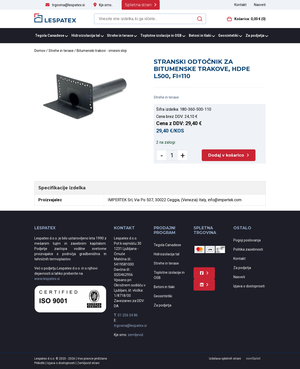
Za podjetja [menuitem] (255, 35)
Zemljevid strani (88, 363)
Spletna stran (138, 4)
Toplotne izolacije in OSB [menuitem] (161, 35)
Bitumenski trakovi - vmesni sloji (102, 51)
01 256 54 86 (128, 315)
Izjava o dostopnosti (61, 363)
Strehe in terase (61, 51)
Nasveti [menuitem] (260, 5)
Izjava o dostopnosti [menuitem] (249, 286)
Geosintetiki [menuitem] (228, 35)
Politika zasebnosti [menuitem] (248, 249)
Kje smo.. (106, 5)
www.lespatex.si (47, 279)
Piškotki (40, 363)
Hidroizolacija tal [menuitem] (85, 35)
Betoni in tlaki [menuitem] (200, 35)
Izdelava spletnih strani (237, 358)
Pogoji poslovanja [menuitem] (247, 240)
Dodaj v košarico (226, 155)
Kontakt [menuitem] (240, 5)
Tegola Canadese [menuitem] (49, 35)
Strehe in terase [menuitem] (120, 35)
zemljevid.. (136, 335)
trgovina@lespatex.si (68, 5)
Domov (40, 51)
